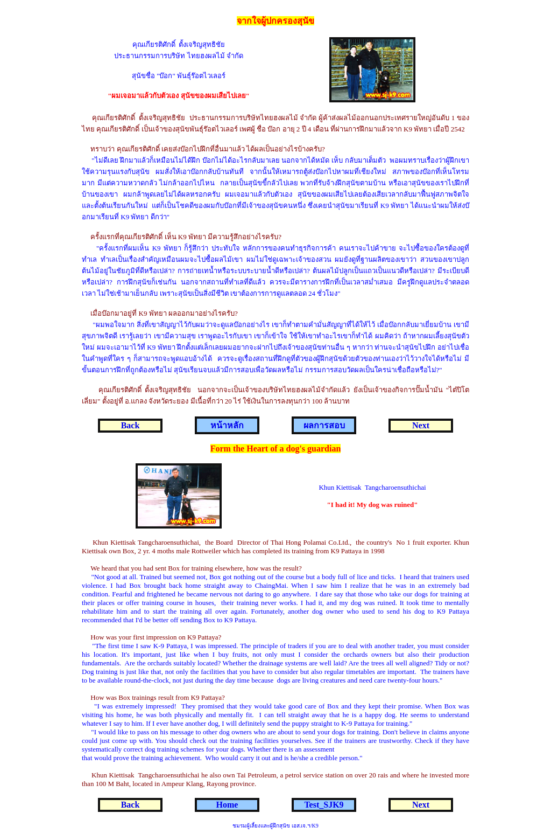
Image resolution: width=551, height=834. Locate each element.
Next (420, 425)
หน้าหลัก (227, 425)
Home (227, 804)
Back (130, 425)
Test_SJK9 (323, 804)
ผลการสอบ (324, 425)
